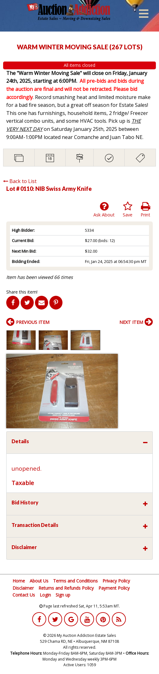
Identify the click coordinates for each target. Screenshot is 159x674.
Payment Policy (114, 588)
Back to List (20, 181)
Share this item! (21, 292)
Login (45, 595)
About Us (39, 581)
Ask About (104, 209)
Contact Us (23, 595)
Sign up (63, 595)
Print (145, 209)
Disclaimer (23, 588)
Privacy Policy (116, 581)
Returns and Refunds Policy (66, 588)
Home (18, 581)
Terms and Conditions (75, 581)
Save (127, 209)
